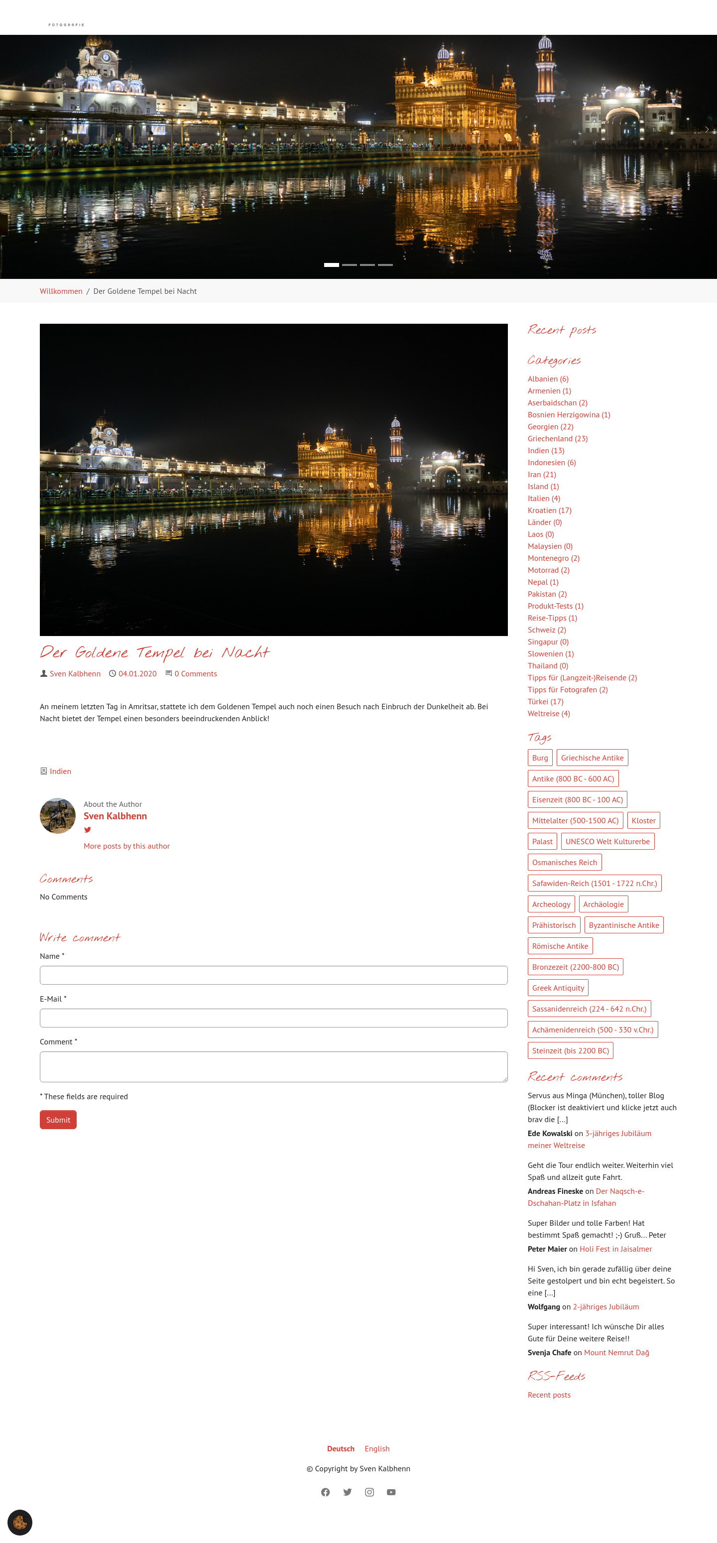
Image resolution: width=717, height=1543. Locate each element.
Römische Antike (560, 966)
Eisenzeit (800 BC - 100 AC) (577, 819)
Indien (60, 791)
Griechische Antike (592, 777)
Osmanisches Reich (565, 882)
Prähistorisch (554, 945)
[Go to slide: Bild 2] (349, 285)
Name (52, 976)
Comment (58, 1061)
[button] (19, 1522)
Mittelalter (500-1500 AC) (575, 840)
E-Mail (53, 1019)
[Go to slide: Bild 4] (385, 285)
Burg (540, 777)
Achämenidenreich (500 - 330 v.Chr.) (593, 1049)
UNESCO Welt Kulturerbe (608, 861)
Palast (542, 861)
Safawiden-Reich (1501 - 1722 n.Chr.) (594, 903)
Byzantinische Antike (624, 945)
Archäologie (604, 924)
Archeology (551, 924)
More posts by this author (127, 866)
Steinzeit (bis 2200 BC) (570, 1070)
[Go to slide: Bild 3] (367, 285)
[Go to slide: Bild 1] (331, 285)
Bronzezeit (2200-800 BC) (575, 987)
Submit (58, 1140)
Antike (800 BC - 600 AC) (573, 798)
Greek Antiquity (558, 1008)
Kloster (644, 840)
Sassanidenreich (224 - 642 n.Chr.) (589, 1028)
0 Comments (196, 693)
